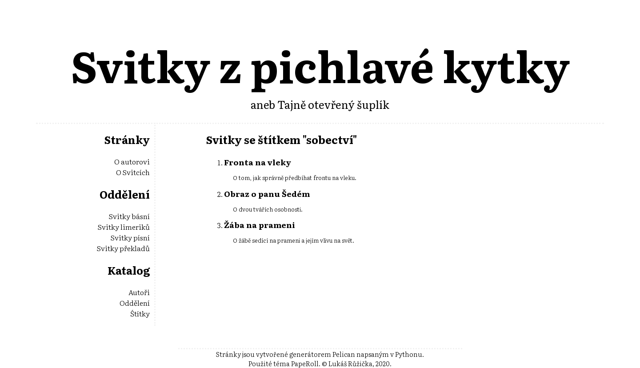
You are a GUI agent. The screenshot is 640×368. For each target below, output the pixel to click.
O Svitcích (133, 172)
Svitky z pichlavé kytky (320, 64)
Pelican (343, 354)
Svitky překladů (123, 248)
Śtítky (140, 313)
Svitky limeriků (124, 226)
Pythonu (408, 354)
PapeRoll (305, 363)
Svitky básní (129, 216)
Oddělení (135, 302)
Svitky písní (130, 237)
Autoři (139, 292)
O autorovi (132, 161)
